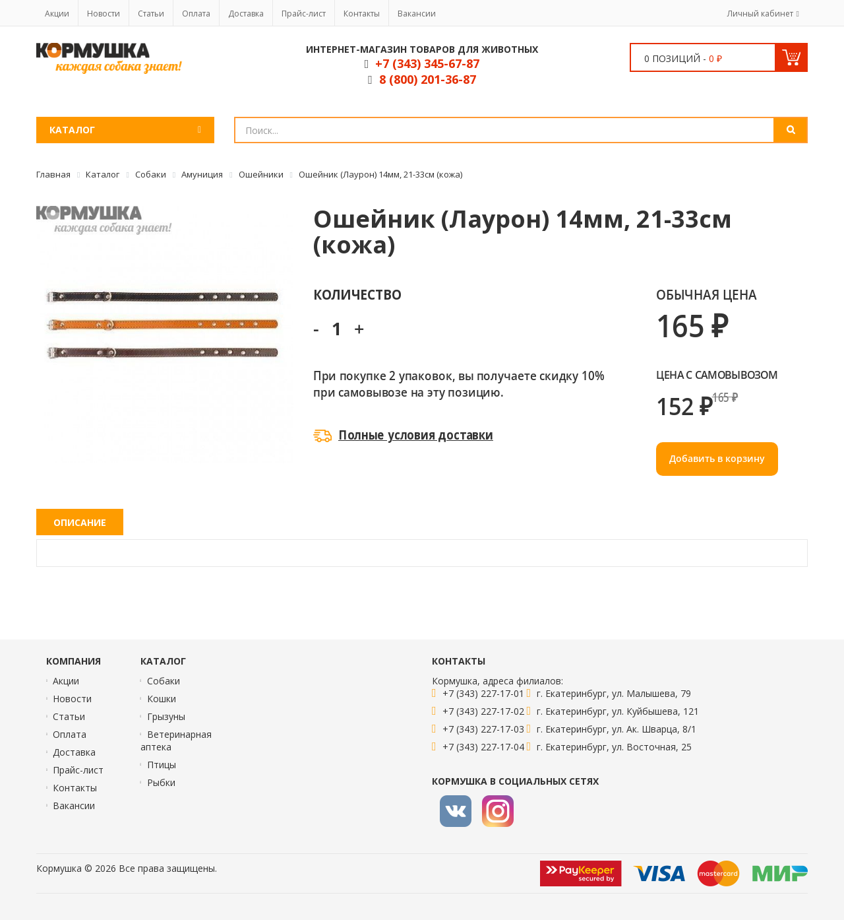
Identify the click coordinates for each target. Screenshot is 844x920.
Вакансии (417, 13)
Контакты (362, 13)
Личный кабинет (760, 13)
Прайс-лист (304, 13)
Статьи (151, 13)
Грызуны (166, 716)
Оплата (196, 13)
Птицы (161, 764)
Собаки (163, 680)
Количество (357, 294)
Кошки (161, 698)
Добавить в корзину (717, 458)
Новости (103, 13)
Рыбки (161, 782)
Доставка (246, 13)
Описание (79, 522)
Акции (57, 13)
